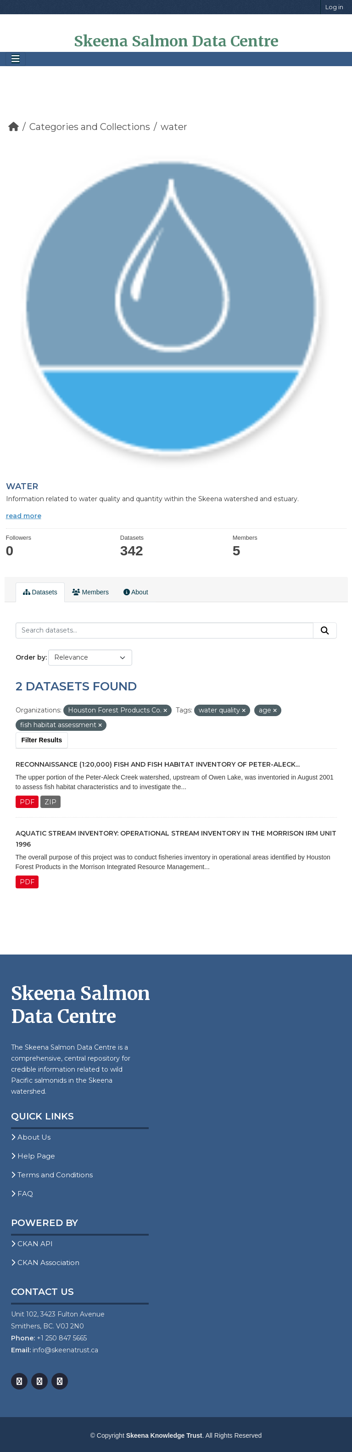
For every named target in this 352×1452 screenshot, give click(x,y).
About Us (30, 1137)
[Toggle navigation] (16, 59)
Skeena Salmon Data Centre (176, 41)
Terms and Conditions (52, 1174)
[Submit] (325, 630)
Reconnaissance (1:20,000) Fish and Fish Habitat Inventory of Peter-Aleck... (158, 764)
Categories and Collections (89, 126)
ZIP (50, 802)
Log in (334, 7)
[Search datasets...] (164, 630)
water (174, 126)
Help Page (33, 1156)
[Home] (13, 126)
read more (23, 516)
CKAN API (32, 1243)
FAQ (22, 1193)
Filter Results (42, 740)
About (135, 592)
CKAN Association (45, 1262)
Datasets (40, 592)
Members (90, 592)
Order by (30, 657)
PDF (27, 802)
